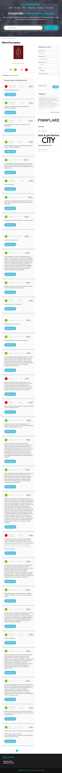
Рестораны (41, 7)
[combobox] (49, 64)
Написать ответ (10, 94)
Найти (51, 27)
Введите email (42, 56)
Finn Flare (48, 124)
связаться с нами (8, 763)
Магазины (17, 7)
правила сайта (7, 761)
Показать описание (54, 112)
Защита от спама (42, 85)
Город (40, 68)
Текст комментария (43, 73)
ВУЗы (24, 7)
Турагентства (31, 7)
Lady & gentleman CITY (48, 142)
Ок (55, 87)
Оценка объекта (42, 62)
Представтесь (42, 50)
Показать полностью (9, 548)
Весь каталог (49, 7)
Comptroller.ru (21, 770)
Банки (10, 7)
